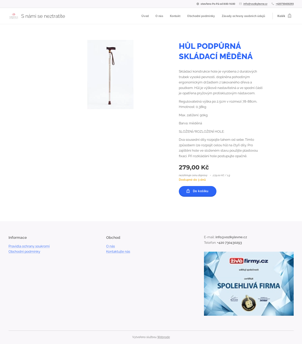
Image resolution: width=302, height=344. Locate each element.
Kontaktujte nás (118, 251)
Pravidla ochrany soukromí (29, 246)
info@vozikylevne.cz (255, 4)
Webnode (163, 337)
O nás (110, 246)
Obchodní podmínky (24, 251)
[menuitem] (140, 16)
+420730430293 (285, 4)
